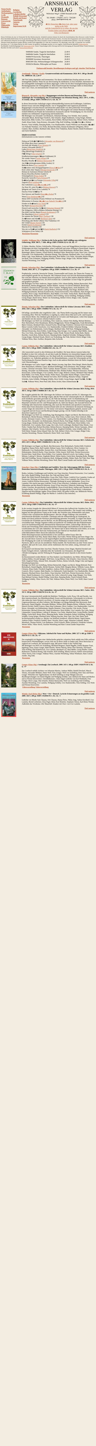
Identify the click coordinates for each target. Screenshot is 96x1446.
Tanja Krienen (42, 178)
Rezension (26, 234)
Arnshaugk (26, 73)
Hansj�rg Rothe (47, 194)
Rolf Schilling (34, 182)
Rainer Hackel (36, 223)
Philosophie (5, 25)
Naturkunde (18, 20)
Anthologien (6, 11)
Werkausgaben (7, 13)
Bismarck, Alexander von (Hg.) (33, 95)
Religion (16, 10)
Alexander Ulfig (49, 180)
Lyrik (3, 15)
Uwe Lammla (39, 165)
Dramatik (5, 17)
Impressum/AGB (19, 26)
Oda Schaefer (37, 154)
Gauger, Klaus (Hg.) (29, 633)
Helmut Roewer (49, 187)
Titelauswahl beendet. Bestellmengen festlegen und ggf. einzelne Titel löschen (65, 68)
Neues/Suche (6, 9)
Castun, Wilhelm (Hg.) (30, 346)
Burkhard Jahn (46, 219)
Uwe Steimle (43, 145)
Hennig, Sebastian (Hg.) (31, 267)
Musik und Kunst (20, 18)
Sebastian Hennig (53, 208)
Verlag (15, 24)
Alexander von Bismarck (54, 141)
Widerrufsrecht (83, 44)
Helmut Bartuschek (44, 161)
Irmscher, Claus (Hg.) (30, 467)
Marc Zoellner (44, 216)
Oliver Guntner (39, 214)
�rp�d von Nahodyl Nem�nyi (51, 201)
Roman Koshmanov (48, 212)
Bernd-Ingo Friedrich (34, 149)
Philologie (5, 27)
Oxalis (41, 73)
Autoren (16, 22)
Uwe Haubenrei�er (34, 197)
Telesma (35, 73)
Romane (4, 19)
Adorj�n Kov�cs (41, 185)
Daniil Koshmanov (34, 225)
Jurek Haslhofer (50, 229)
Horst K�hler (55, 168)
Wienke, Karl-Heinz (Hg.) (32, 694)
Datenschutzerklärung (26, 48)
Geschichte (17, 12)
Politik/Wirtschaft (20, 16)
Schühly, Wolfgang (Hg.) (31, 240)
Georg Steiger (41, 158)
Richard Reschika (36, 206)
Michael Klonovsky (48, 170)
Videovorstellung (28, 687)
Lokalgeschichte (19, 14)
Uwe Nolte (41, 204)
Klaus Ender (38, 176)
